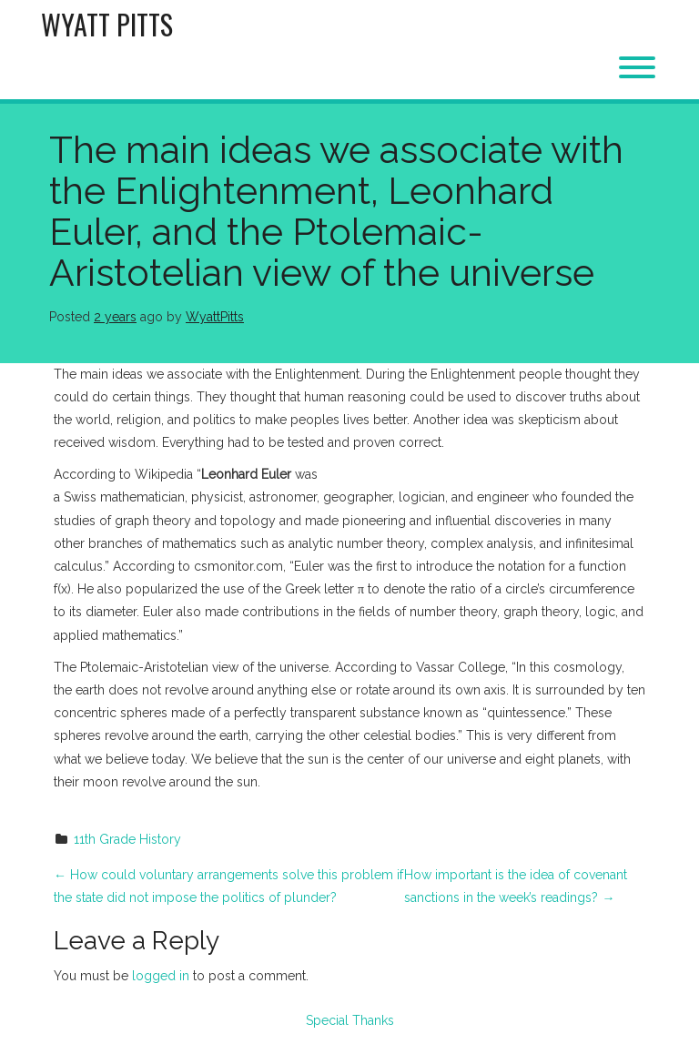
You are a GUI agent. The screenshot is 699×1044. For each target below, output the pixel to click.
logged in (160, 975)
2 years (115, 316)
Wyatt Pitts (107, 24)
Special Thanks (350, 1020)
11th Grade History (127, 839)
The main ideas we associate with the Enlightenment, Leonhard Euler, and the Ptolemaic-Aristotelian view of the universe (336, 211)
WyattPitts (215, 316)
